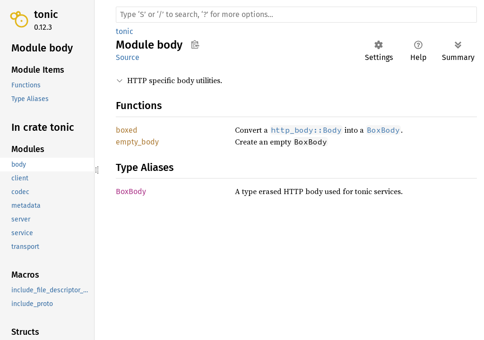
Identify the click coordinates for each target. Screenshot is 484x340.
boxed (127, 130)
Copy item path (195, 44)
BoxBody (131, 191)
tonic (46, 14)
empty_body (137, 141)
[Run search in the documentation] (296, 15)
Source (127, 57)
